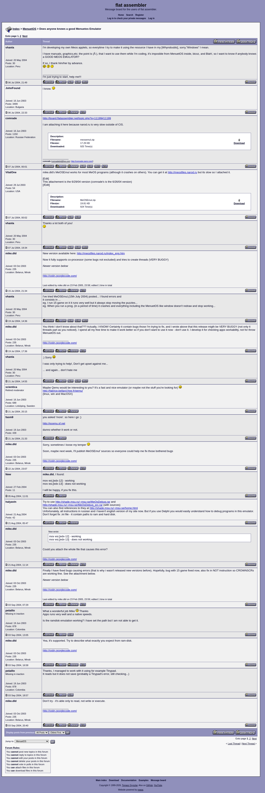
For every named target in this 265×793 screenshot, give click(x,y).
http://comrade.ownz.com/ (82, 161)
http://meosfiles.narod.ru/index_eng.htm (101, 253)
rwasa (140, 790)
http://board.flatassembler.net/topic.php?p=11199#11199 (77, 118)
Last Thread (234, 743)
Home (121, 15)
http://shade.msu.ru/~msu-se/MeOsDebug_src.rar (73, 504)
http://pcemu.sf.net (54, 423)
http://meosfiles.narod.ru (182, 172)
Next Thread (248, 743)
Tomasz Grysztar (129, 785)
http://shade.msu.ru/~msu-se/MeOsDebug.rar (83, 501)
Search (129, 15)
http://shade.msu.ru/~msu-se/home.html (114, 508)
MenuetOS (29, 28)
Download (114, 780)
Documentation (129, 780)
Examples (144, 780)
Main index (101, 780)
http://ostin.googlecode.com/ (60, 275)
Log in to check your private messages (126, 18)
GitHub (149, 785)
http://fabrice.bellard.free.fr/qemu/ (63, 390)
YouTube (158, 785)
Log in (151, 18)
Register (139, 15)
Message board (158, 780)
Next (24, 36)
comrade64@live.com (61, 161)
